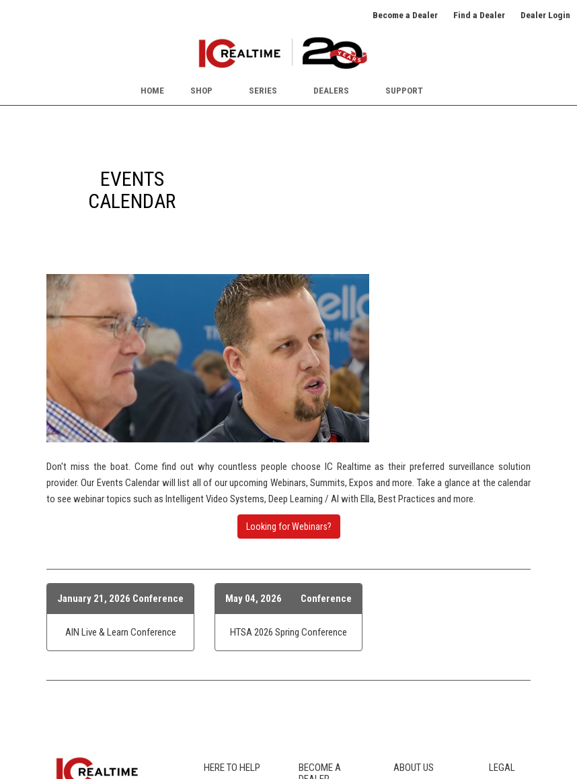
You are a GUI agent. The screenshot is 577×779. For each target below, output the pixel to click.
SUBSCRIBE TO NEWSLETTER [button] (98, 698)
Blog (212, 679)
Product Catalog (235, 619)
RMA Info (221, 694)
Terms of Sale (515, 649)
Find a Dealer (479, 14)
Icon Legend (227, 649)
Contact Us (414, 709)
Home (152, 90)
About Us (411, 619)
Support (404, 90)
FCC (211, 664)
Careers (408, 634)
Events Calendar (424, 649)
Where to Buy (229, 634)
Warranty (220, 709)
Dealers (331, 90)
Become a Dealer (405, 14)
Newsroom (414, 664)
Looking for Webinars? (289, 358)
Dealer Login (545, 14)
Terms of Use (514, 634)
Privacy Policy (515, 619)
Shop (201, 90)
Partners (409, 694)
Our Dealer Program (336, 630)
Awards (408, 679)
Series (263, 90)
